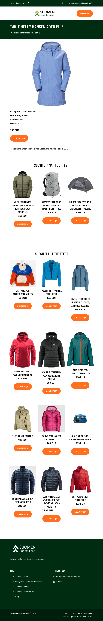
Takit (39, 111)
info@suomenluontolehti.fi (81, 3)
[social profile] (28, 3)
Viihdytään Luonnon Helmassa (28, 581)
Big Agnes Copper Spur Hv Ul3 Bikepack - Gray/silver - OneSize (80, 205)
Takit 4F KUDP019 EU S (22, 436)
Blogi (17, 596)
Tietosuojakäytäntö (72, 616)
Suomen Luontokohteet (25, 591)
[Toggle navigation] (13, 13)
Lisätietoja (19, 138)
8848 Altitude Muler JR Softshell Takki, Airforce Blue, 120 (80, 302)
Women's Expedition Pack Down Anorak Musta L (51, 375)
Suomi (67, 3)
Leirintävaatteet (29, 111)
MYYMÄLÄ (84, 13)
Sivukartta (87, 616)
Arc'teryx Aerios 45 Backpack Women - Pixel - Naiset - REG (51, 205)
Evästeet (88, 613)
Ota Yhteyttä (76, 613)
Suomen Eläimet (22, 586)
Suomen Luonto (22, 576)
